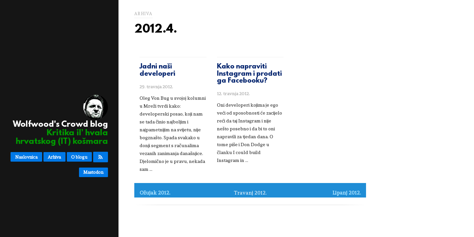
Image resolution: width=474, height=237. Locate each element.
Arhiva (54, 157)
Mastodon (93, 172)
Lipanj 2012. (346, 193)
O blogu (79, 157)
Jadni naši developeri (157, 70)
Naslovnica (26, 157)
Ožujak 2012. (155, 193)
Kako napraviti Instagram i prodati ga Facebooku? (249, 74)
